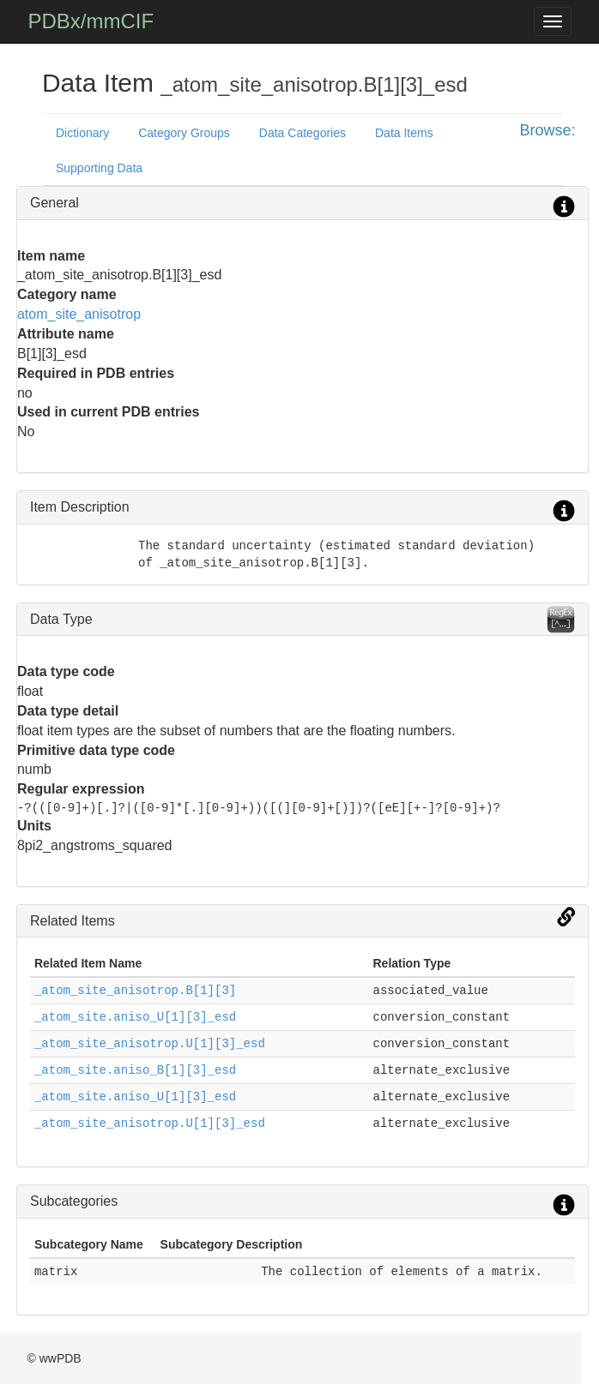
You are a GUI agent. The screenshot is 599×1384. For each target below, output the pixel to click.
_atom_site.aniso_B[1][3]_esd (135, 1070)
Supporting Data (99, 168)
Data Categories (302, 133)
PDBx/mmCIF (90, 21)
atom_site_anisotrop (79, 314)
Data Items (404, 133)
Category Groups (184, 133)
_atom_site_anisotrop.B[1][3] (135, 991)
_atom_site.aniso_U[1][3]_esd (135, 1017)
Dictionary (82, 133)
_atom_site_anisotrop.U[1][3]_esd (149, 1044)
